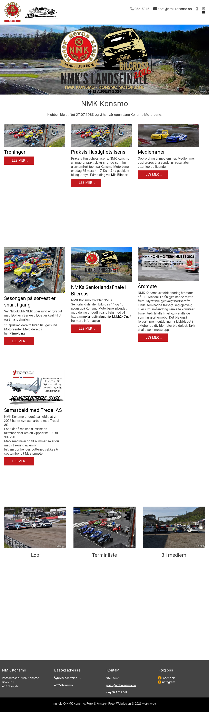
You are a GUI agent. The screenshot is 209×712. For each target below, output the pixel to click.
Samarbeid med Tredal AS (33, 410)
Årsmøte (147, 286)
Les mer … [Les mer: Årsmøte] (153, 337)
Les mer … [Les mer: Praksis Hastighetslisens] (86, 183)
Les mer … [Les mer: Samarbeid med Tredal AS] (19, 461)
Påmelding (17, 333)
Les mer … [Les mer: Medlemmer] (153, 174)
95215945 (142, 9)
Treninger (15, 152)
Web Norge (149, 703)
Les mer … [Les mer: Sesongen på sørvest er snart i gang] (19, 341)
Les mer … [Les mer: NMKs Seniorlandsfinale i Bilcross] (86, 328)
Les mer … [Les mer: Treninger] (19, 160)
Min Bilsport (119, 175)
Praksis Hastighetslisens (98, 152)
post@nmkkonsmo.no (121, 685)
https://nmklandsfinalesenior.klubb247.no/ (101, 317)
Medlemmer (151, 152)
